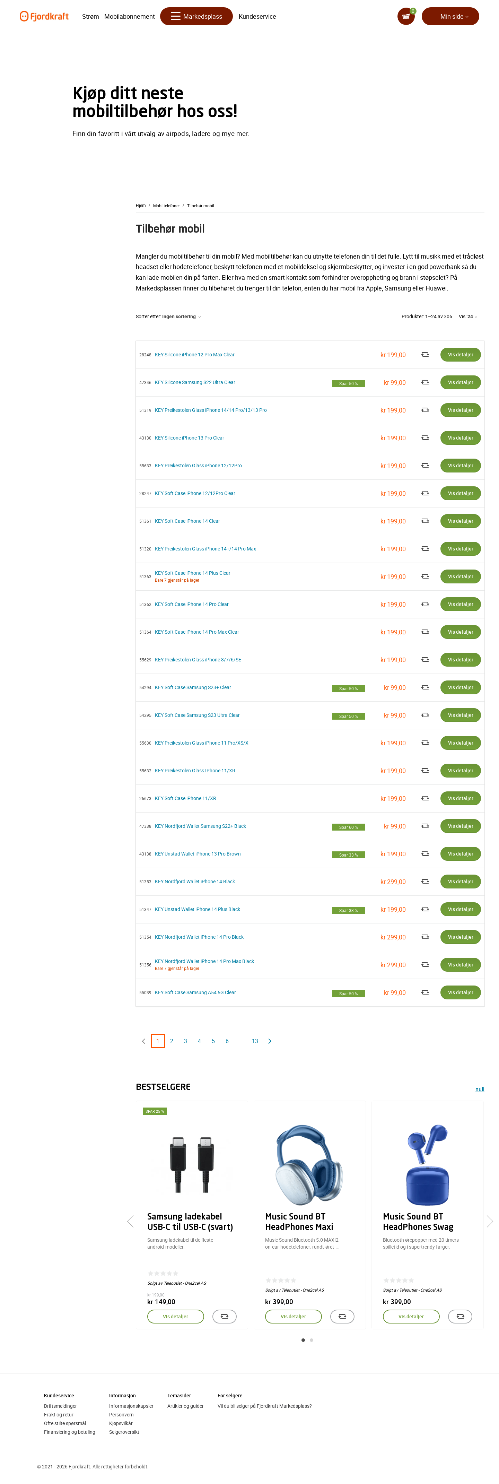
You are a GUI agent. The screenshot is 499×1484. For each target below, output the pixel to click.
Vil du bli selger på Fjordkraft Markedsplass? (265, 1406)
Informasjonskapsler (131, 1406)
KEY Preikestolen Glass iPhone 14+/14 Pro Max (205, 548)
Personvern (121, 1414)
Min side (452, 17)
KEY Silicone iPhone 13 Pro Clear (189, 437)
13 (255, 1041)
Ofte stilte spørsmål (65, 1423)
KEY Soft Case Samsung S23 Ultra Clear (197, 715)
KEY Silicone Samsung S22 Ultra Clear (195, 382)
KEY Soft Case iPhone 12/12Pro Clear (195, 493)
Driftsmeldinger (60, 1406)
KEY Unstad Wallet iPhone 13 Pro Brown (198, 853)
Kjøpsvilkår (121, 1423)
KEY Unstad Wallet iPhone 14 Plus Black (197, 909)
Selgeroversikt (124, 1432)
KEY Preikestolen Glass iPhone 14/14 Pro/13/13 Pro (211, 410)
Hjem (141, 205)
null (479, 1090)
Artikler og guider (185, 1406)
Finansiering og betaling (69, 1432)
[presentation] (133, 1221)
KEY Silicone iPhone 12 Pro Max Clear (195, 354)
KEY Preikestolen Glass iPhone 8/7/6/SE (198, 659)
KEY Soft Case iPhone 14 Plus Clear (192, 573)
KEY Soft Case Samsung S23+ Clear (193, 687)
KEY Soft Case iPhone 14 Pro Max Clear (197, 631)
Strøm (90, 17)
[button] (303, 1340)
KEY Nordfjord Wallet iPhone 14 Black (195, 881)
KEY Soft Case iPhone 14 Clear (187, 521)
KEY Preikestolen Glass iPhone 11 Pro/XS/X (201, 742)
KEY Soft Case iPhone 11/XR (185, 798)
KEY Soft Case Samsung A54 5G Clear (195, 992)
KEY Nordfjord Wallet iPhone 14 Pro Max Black (204, 961)
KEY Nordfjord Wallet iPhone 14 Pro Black (199, 937)
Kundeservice (257, 17)
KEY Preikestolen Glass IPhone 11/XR (195, 770)
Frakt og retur (58, 1414)
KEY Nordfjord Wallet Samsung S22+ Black (200, 826)
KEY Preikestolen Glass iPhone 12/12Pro (198, 465)
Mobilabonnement (129, 17)
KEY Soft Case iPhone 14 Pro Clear (192, 604)
